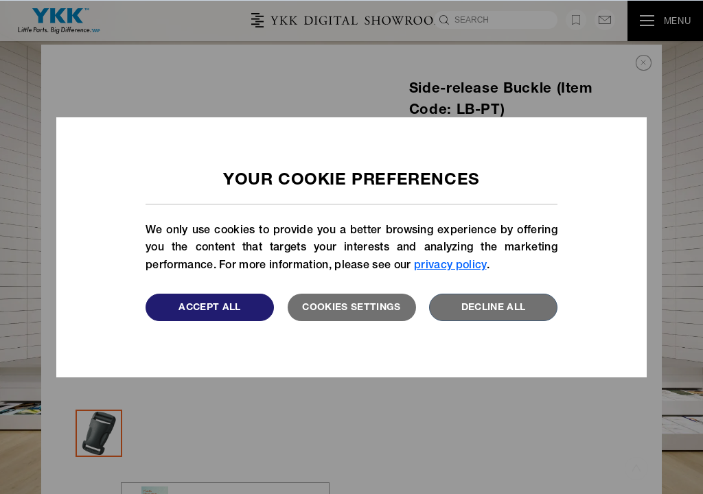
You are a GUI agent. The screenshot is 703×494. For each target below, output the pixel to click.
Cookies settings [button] (351, 308)
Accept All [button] (209, 308)
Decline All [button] (493, 308)
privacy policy (450, 266)
